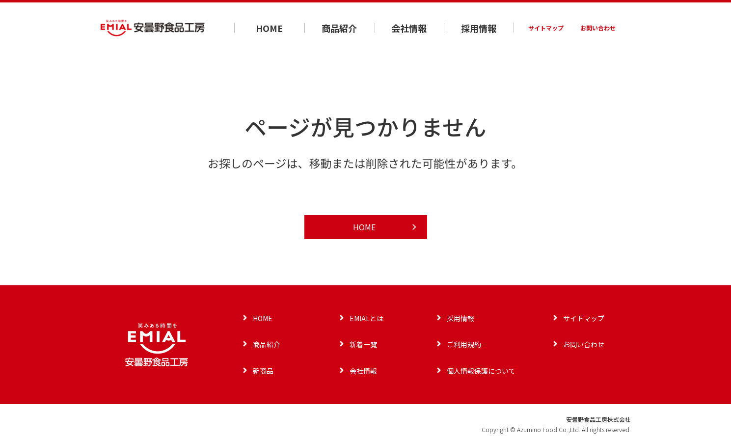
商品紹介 (339, 28)
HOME (269, 28)
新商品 (263, 371)
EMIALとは (366, 318)
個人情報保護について (481, 371)
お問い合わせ (598, 28)
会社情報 (409, 28)
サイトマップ (546, 28)
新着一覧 (363, 344)
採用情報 (478, 28)
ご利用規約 (464, 344)
